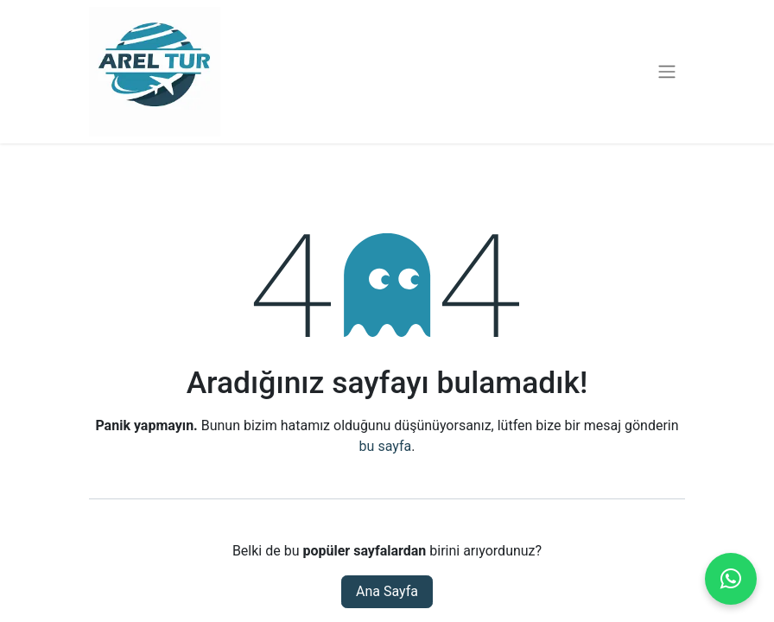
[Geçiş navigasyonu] (667, 72)
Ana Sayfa (387, 591)
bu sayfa (385, 446)
